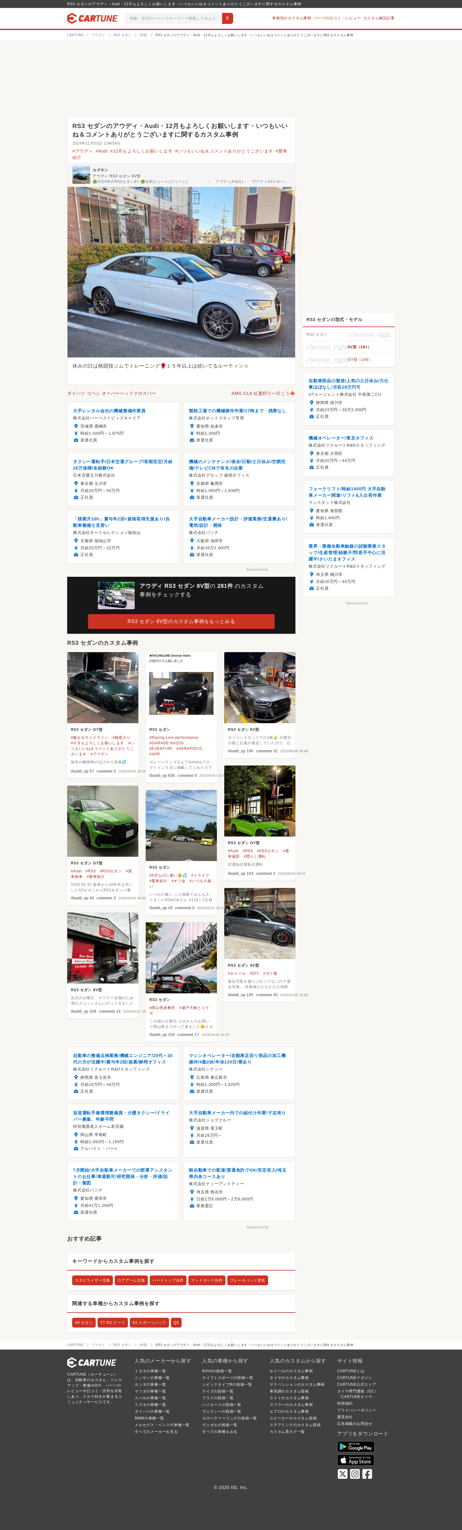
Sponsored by (257, 569)
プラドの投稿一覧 (217, 1398)
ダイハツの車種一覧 (152, 1411)
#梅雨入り (122, 737)
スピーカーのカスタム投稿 (293, 1418)
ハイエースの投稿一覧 (221, 1405)
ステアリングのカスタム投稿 (295, 1425)
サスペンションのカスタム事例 (297, 1384)
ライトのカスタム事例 (289, 1398)
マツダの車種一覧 (150, 1391)
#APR (154, 754)
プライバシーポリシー (356, 1410)
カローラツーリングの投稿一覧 (229, 1418)
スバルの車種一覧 (150, 1398)
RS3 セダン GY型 (87, 729)
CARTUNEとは (350, 1371)
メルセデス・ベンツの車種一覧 (162, 1425)
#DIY (254, 973)
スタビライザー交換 (92, 1280)
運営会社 (345, 1417)
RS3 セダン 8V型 (243, 729)
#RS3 (248, 851)
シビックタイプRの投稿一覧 (227, 1384)
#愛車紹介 (96, 877)
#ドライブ (200, 875)
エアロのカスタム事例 (289, 1411)
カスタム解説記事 (379, 18)
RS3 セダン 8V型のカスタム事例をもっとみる (181, 621)
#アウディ (82, 151)
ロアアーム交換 (131, 1280)
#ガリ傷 (270, 973)
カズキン (100, 170)
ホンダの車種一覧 (150, 1384)
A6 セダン (84, 1322)
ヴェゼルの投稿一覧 (219, 1425)
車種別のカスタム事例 (291, 18)
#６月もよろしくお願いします (97, 743)
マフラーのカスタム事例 (291, 1405)
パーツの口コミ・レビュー (337, 18)
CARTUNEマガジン (354, 1378)
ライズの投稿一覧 (217, 1391)
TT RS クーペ (112, 1322)
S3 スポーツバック (149, 1322)
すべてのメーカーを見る (156, 1432)
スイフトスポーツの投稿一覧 (227, 1378)
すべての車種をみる (219, 1432)
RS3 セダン (159, 729)
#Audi (102, 151)
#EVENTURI (160, 748)
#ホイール (237, 973)
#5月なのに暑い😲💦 (168, 875)
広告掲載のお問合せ (354, 1424)
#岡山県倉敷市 (162, 1008)
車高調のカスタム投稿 (289, 1391)
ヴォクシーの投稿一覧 (221, 1411)
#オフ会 (178, 881)
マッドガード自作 (206, 1280)
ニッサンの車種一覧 (152, 1378)
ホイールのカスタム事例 (291, 1371)
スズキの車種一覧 (150, 1405)
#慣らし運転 (255, 856)
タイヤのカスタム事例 (289, 1378)
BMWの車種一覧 (149, 1418)
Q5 (176, 1322)
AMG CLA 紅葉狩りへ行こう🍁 (263, 393)
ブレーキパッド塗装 (247, 1280)
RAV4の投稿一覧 (217, 1371)
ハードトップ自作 (168, 1280)
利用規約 (345, 1403)
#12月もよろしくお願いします (141, 151)
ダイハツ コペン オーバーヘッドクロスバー (111, 393)
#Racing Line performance (173, 737)
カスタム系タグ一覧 (287, 1432)
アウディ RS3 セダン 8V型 (117, 176)
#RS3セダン (268, 851)
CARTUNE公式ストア (356, 1384)
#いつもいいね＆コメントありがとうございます (224, 151)
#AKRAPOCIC (189, 748)
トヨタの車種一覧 (150, 1371)
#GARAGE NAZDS (166, 743)
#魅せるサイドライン (90, 737)
